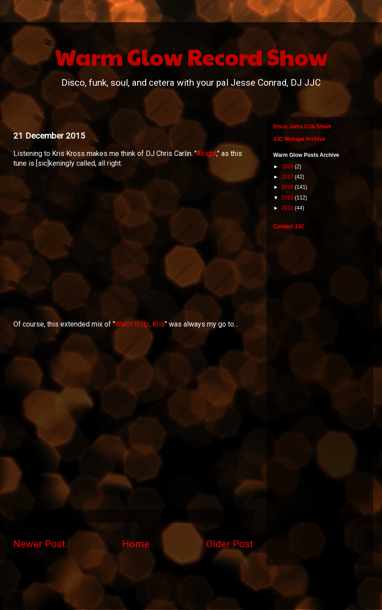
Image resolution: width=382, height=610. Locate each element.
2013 (288, 208)
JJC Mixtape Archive (299, 139)
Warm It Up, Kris (140, 324)
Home (136, 544)
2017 (288, 177)
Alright (206, 153)
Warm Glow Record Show (191, 56)
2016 (288, 187)
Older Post (229, 544)
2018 (288, 166)
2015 (288, 198)
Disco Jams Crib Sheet (302, 127)
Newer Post (39, 544)
